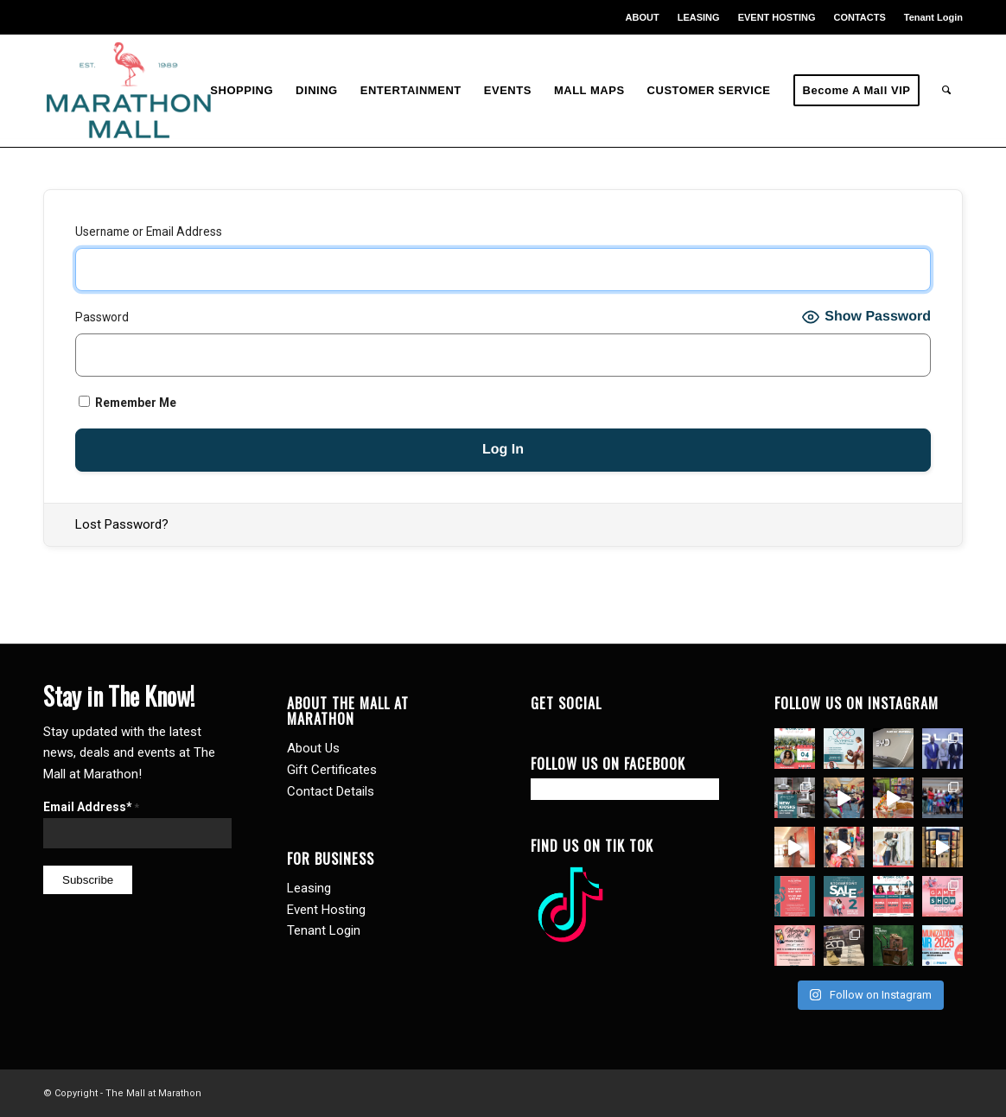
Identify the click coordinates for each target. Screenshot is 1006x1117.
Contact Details (330, 791)
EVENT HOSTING (777, 17)
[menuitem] (643, 17)
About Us (313, 748)
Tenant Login (933, 17)
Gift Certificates (332, 769)
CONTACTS (859, 17)
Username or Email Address (148, 231)
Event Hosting (326, 909)
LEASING (699, 17)
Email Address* (91, 807)
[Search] (947, 91)
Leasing (309, 888)
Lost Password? (122, 524)
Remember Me (127, 402)
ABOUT (642, 17)
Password (102, 317)
